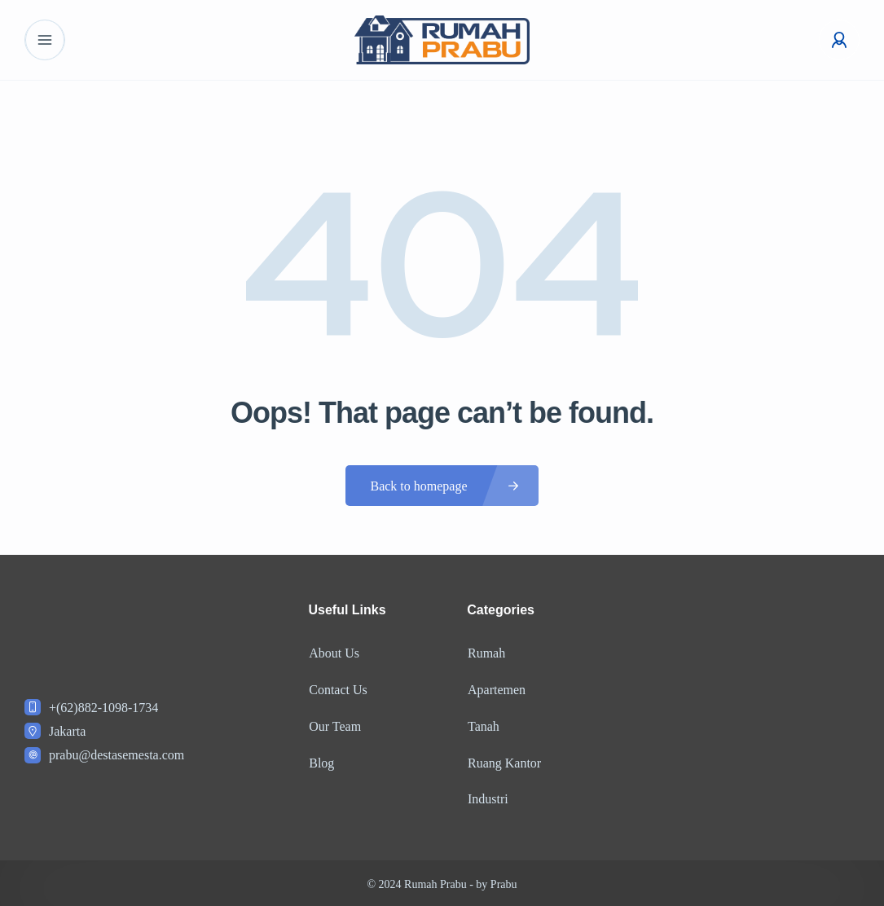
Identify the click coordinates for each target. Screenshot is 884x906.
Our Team (335, 725)
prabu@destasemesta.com (116, 755)
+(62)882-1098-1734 (103, 708)
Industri (487, 796)
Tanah (483, 725)
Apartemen (496, 689)
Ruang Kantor (503, 760)
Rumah (485, 653)
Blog (321, 760)
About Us (334, 653)
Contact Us (338, 689)
